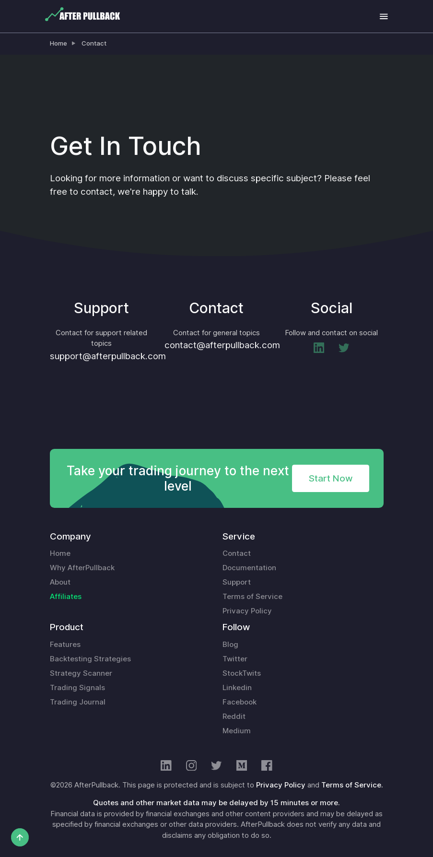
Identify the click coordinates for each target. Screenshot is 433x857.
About (60, 582)
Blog (230, 644)
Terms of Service (252, 596)
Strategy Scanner (81, 673)
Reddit (234, 716)
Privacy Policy (247, 611)
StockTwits (241, 673)
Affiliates (66, 596)
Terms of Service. (352, 785)
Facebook (239, 702)
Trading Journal (77, 702)
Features (65, 644)
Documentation (249, 568)
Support (236, 582)
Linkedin (237, 687)
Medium (236, 731)
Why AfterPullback (82, 568)
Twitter (234, 659)
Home (58, 43)
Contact (94, 43)
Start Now (330, 478)
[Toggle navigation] (383, 16)
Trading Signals (77, 687)
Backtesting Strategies (90, 659)
